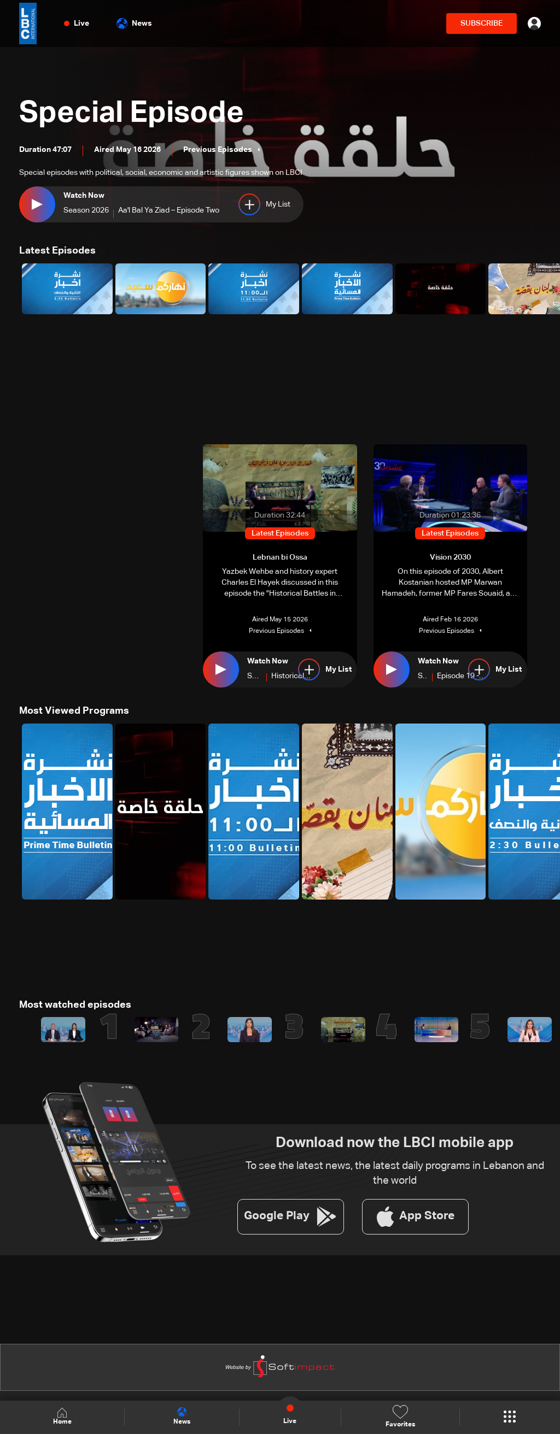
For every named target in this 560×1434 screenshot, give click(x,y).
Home (62, 1417)
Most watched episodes (75, 1004)
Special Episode (135, 113)
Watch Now (83, 195)
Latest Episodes (57, 251)
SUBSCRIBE (481, 23)
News (134, 23)
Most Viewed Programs (74, 711)
